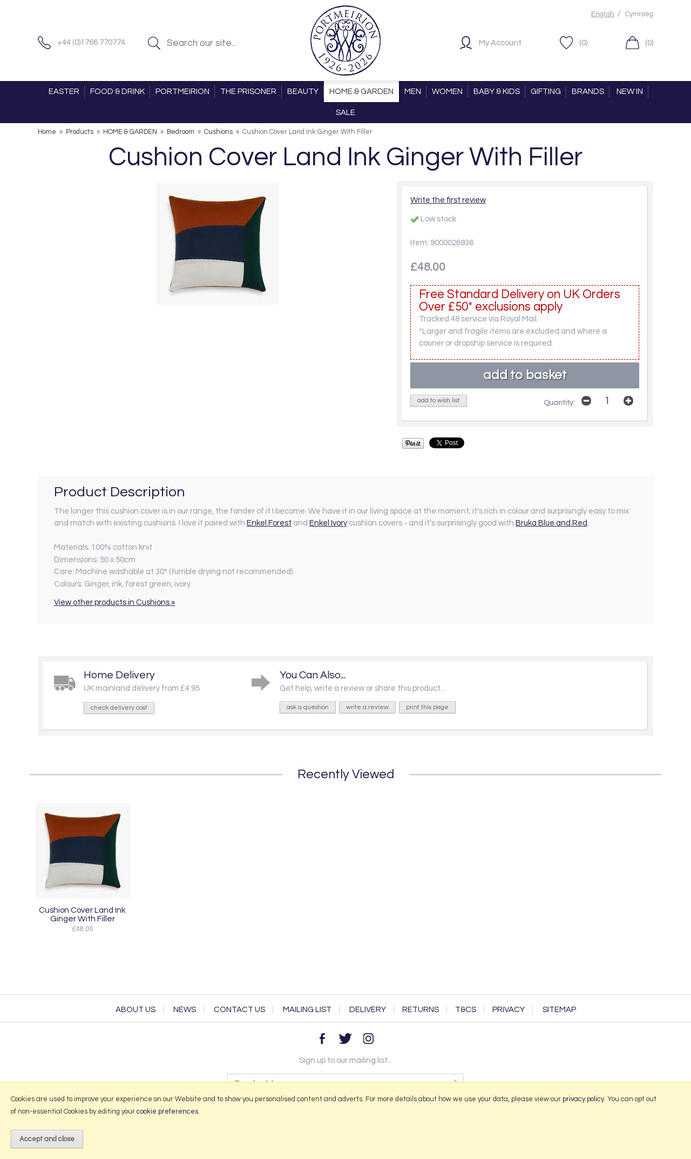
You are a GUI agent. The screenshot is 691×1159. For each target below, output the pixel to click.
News (184, 1010)
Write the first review (448, 200)
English (602, 14)
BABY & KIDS (496, 91)
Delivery (367, 1010)
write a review (367, 707)
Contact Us (239, 1010)
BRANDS (588, 91)
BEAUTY (303, 91)
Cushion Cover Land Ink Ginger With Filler (82, 914)
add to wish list (438, 400)
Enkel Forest (269, 523)
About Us (135, 1010)
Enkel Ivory (328, 523)
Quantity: (559, 403)
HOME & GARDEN (361, 91)
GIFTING (546, 91)
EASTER (64, 91)
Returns (420, 1010)
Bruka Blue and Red (551, 523)
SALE (345, 113)
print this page (427, 707)
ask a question (308, 707)
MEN (412, 91)
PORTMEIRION (182, 91)
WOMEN (447, 91)
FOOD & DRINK (117, 91)
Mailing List (307, 1010)
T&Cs (465, 1010)
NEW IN (630, 91)
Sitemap (559, 1010)
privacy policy (583, 1099)
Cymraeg (639, 14)
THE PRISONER (248, 91)
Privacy (508, 1010)
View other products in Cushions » (114, 602)
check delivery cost (119, 707)
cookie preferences (167, 1111)
